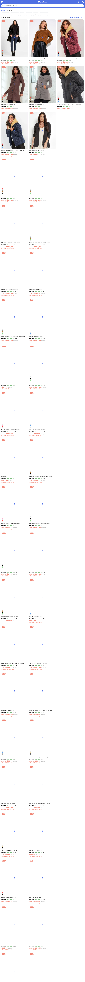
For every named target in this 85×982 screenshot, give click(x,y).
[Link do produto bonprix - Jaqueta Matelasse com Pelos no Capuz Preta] (70, 88)
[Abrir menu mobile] (2, 2)
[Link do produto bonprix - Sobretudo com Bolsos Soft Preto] (14, 42)
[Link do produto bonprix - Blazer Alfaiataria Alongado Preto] (42, 134)
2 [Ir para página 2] (40, 898)
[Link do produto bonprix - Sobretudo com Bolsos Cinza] (42, 88)
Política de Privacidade (57, 968)
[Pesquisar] (3, 6)
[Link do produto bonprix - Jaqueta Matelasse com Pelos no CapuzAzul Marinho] (14, 134)
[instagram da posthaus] (7, 940)
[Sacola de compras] (83, 2)
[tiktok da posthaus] (10, 940)
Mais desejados (76, 17)
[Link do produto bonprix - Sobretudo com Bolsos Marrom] (14, 88)
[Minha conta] (78, 2)
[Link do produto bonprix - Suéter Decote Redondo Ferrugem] (42, 42)
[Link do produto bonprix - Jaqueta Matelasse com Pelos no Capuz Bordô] (70, 42)
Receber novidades (42, 964)
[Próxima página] (52, 898)
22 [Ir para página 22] (48, 898)
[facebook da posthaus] (3, 940)
